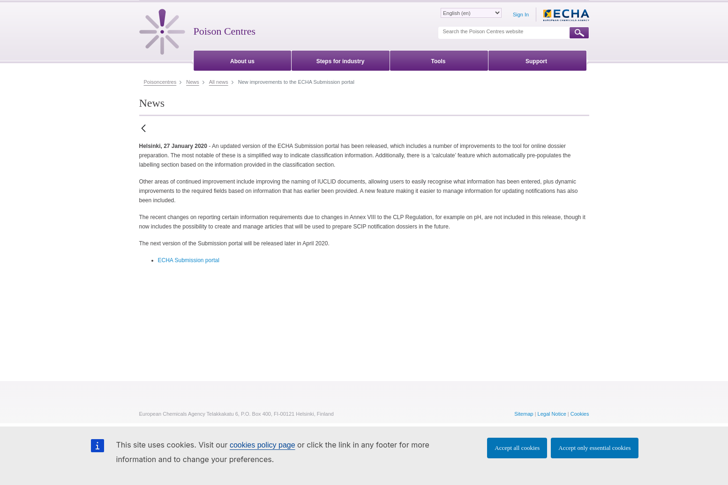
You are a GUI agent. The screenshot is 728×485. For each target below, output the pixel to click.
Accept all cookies (517, 447)
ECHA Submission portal (188, 260)
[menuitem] (243, 60)
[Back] (143, 128)
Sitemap (523, 414)
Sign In (521, 14)
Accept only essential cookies (594, 447)
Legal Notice (552, 414)
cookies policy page (262, 445)
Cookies (579, 414)
